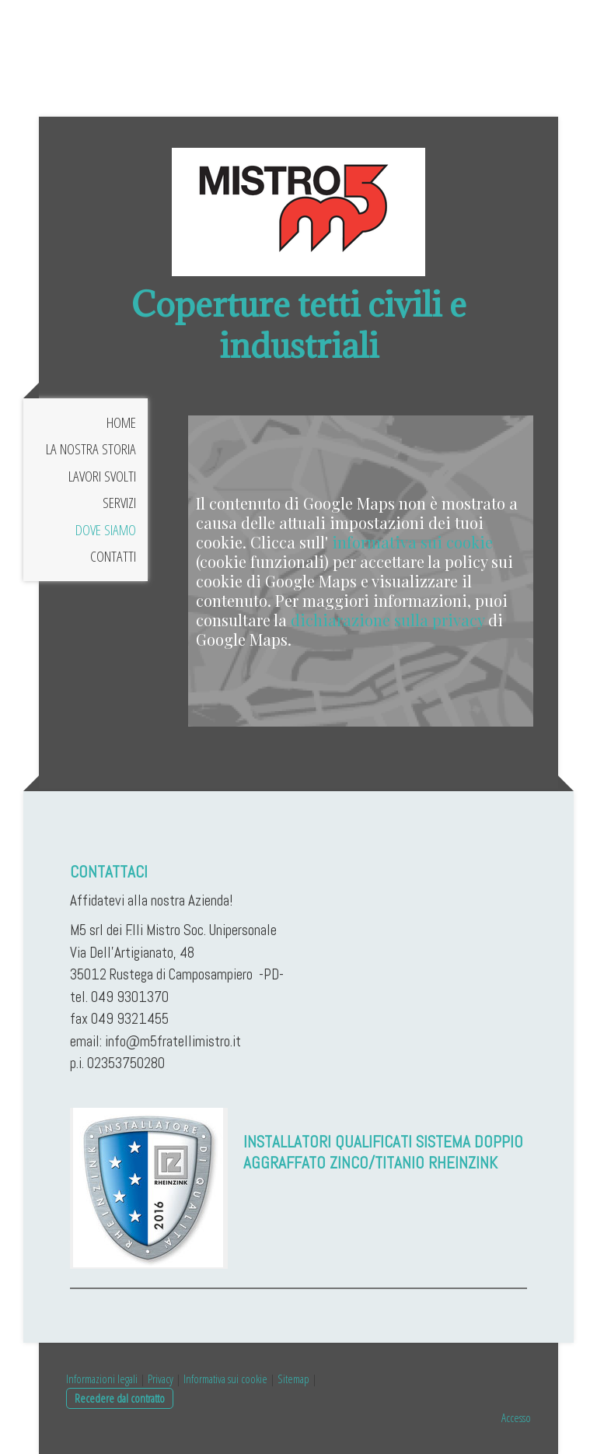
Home (121, 422)
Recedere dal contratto (120, 1398)
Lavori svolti (102, 476)
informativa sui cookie (412, 541)
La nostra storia (91, 449)
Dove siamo (105, 530)
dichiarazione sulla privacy (387, 619)
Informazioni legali (102, 1378)
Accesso (516, 1417)
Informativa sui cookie (225, 1378)
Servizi (119, 502)
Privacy (160, 1378)
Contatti (113, 556)
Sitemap (293, 1378)
